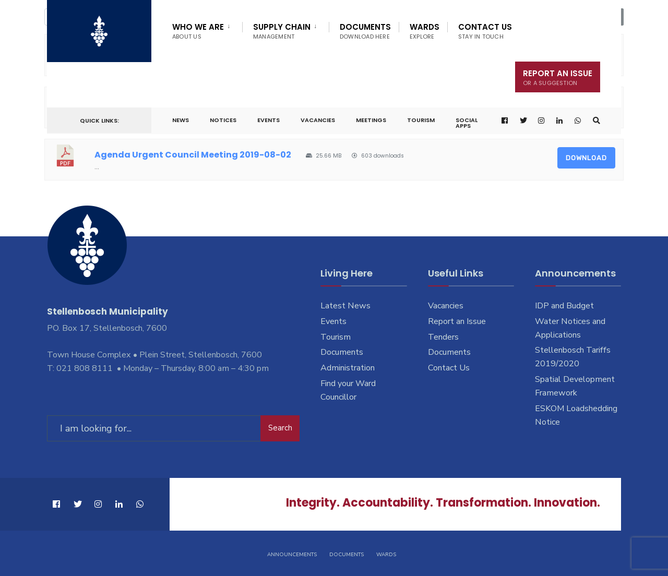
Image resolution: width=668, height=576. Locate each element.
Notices (223, 120)
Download (586, 158)
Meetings (371, 120)
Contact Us (485, 31)
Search (280, 428)
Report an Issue (457, 321)
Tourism (421, 120)
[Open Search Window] (596, 121)
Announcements (292, 554)
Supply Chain (282, 31)
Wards (424, 31)
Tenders (443, 337)
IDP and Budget (564, 305)
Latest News (345, 305)
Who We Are (198, 31)
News (180, 120)
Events (268, 120)
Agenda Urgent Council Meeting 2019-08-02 (192, 155)
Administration (347, 368)
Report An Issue (557, 77)
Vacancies (318, 120)
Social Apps (467, 123)
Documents (365, 31)
